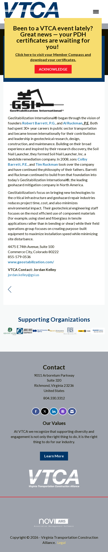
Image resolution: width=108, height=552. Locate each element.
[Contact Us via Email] (72, 411)
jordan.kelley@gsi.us (23, 275)
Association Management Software (54, 523)
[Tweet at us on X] (45, 411)
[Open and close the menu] (81, 12)
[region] (9, 289)
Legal (61, 542)
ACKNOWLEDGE (53, 69)
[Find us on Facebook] (36, 411)
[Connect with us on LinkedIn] (54, 411)
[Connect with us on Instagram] (63, 411)
